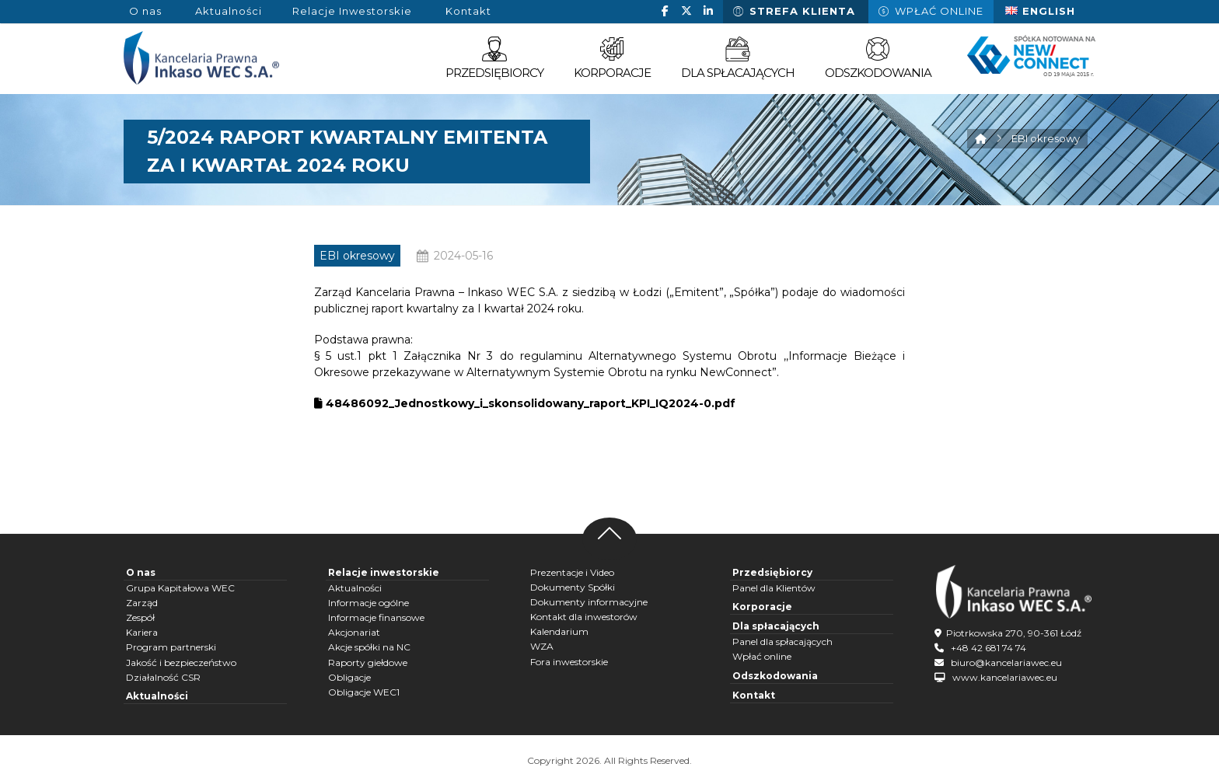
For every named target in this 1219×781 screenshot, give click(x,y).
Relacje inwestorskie (383, 572)
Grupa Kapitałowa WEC (180, 588)
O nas (140, 572)
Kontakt (753, 695)
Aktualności (157, 696)
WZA (542, 646)
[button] (665, 11)
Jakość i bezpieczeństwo (181, 662)
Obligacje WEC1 (364, 692)
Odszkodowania (775, 676)
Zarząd (142, 602)
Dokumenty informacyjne (589, 602)
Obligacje (349, 677)
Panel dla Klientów (774, 588)
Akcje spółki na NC (369, 647)
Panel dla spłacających (782, 641)
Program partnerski (171, 647)
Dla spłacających (775, 626)
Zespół (140, 617)
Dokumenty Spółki (572, 587)
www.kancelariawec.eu (1004, 677)
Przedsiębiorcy (772, 572)
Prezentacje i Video (572, 572)
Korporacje (762, 606)
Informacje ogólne (368, 602)
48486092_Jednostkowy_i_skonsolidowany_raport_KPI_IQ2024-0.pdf (524, 403)
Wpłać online (761, 656)
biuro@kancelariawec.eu (1006, 662)
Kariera (142, 632)
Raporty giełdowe (367, 662)
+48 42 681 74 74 (988, 648)
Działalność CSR (163, 677)
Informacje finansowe (376, 617)
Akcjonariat (354, 632)
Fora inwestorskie (569, 662)
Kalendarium (559, 631)
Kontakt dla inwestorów (583, 616)
